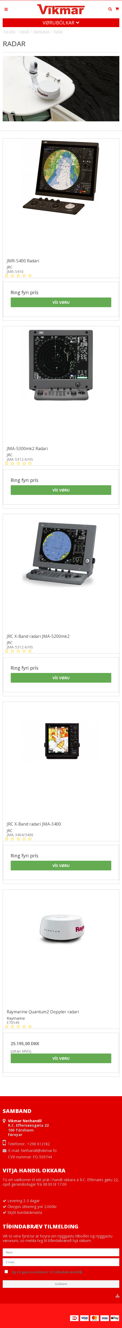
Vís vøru (61, 302)
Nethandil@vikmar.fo (39, 1150)
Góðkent (61, 1284)
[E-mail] (61, 1261)
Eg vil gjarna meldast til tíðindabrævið (58, 1271)
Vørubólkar (61, 22)
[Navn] (61, 1251)
